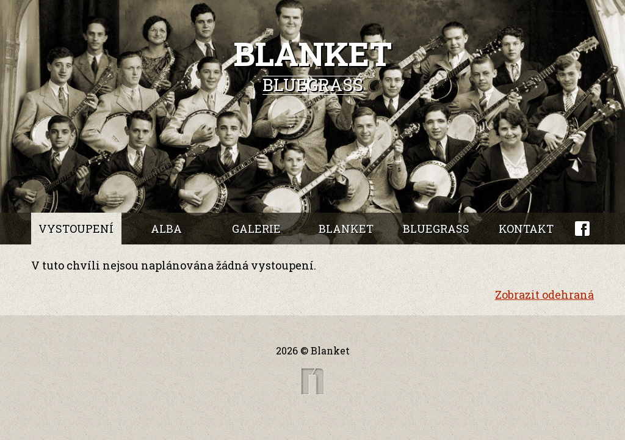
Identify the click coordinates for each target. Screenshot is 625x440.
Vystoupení (76, 228)
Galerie (256, 228)
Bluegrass (436, 228)
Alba (166, 228)
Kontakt (526, 228)
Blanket (346, 228)
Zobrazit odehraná (544, 294)
